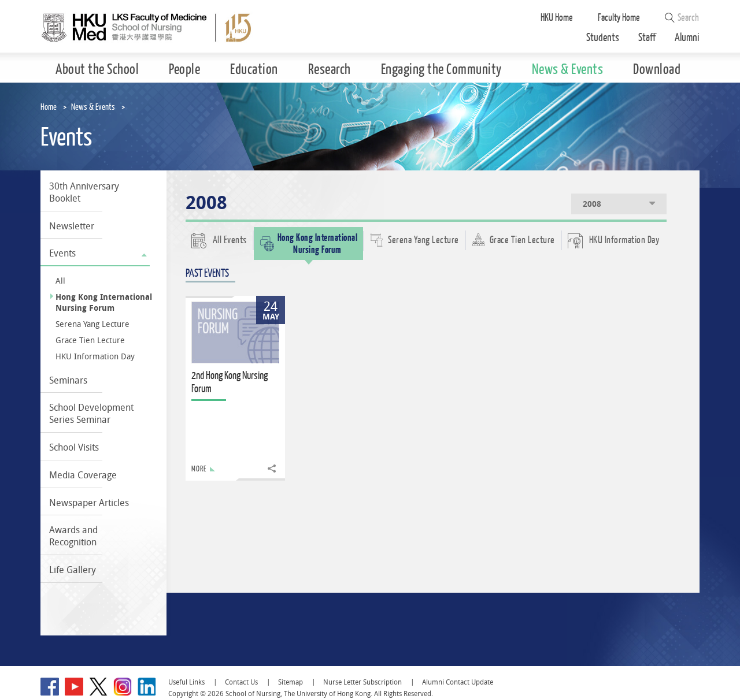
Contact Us (241, 682)
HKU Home (557, 17)
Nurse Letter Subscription (362, 682)
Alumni (687, 38)
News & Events (93, 107)
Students (602, 38)
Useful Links (186, 682)
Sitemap (290, 682)
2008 (620, 203)
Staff (647, 38)
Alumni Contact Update (457, 682)
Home (48, 107)
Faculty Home (619, 17)
